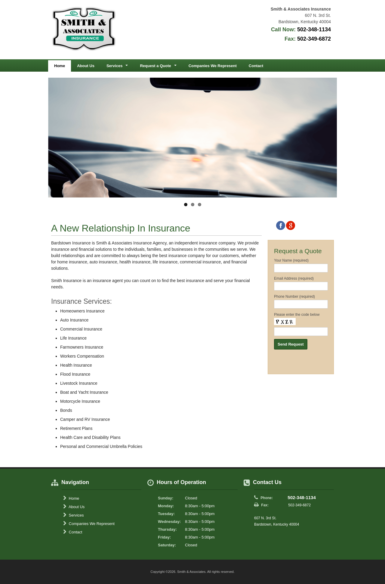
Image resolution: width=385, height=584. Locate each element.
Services (73, 515)
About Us (85, 66)
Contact (256, 66)
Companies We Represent (213, 66)
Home (59, 66)
